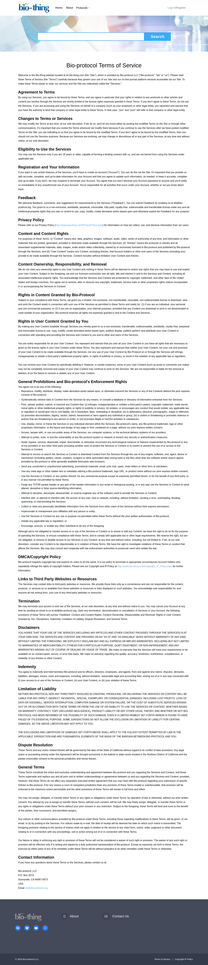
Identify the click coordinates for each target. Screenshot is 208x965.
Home (58, 7)
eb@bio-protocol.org (37, 888)
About (69, 7)
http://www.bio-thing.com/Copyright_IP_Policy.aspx (144, 566)
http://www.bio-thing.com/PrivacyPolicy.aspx (79, 225)
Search (157, 36)
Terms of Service (162, 959)
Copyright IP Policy (184, 959)
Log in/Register (177, 7)
